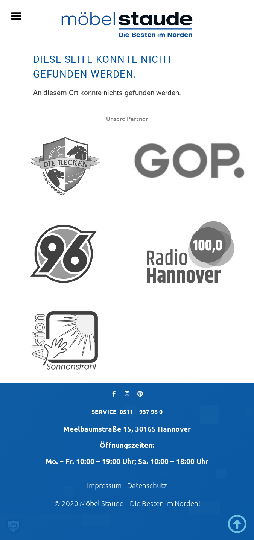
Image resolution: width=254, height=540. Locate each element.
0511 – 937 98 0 (141, 411)
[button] (16, 16)
